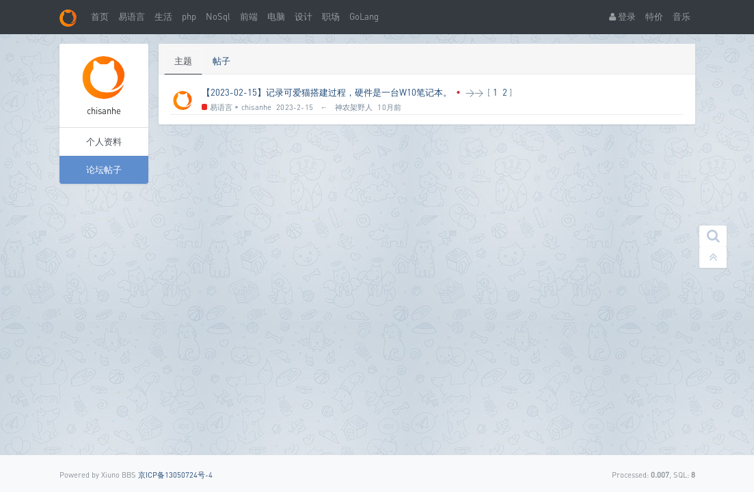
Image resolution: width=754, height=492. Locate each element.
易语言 (131, 16)
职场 (331, 16)
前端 (249, 16)
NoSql (218, 16)
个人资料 (104, 141)
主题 (183, 60)
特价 (654, 16)
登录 (622, 16)
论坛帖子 (104, 169)
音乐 (681, 16)
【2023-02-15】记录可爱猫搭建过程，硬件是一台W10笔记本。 (327, 92)
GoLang (364, 16)
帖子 (221, 60)
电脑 (276, 16)
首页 (100, 16)
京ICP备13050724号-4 (175, 474)
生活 (163, 16)
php (189, 16)
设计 (303, 16)
